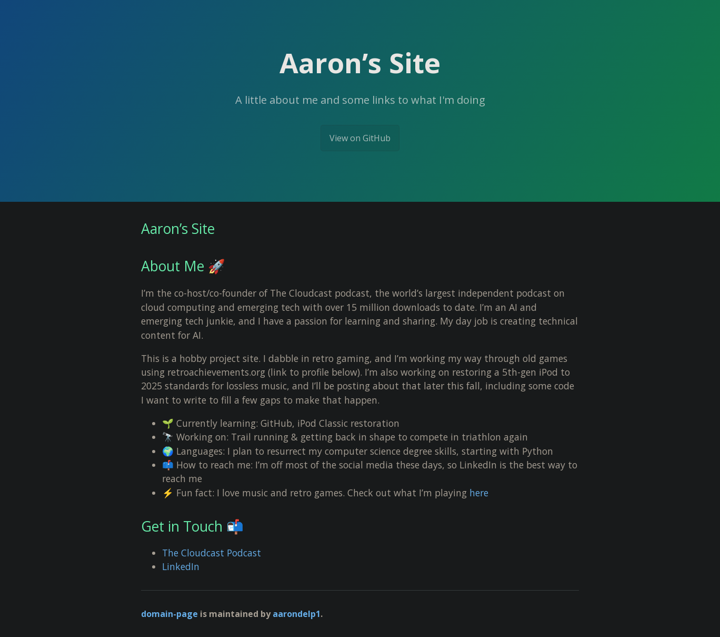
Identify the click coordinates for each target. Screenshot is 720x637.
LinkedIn (180, 566)
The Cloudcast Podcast (211, 552)
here (478, 492)
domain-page (169, 614)
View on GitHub (360, 138)
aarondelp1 (297, 614)
